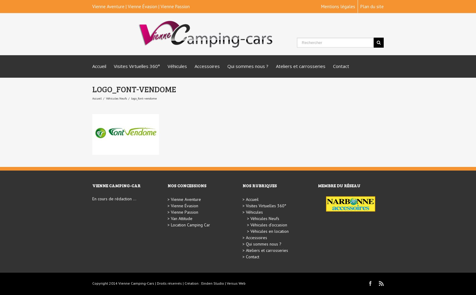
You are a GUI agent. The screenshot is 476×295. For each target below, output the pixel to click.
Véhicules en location (269, 231)
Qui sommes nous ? (247, 66)
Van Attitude (181, 218)
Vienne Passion (175, 6)
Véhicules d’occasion (268, 225)
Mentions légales (338, 6)
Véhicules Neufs (116, 98)
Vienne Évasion (142, 6)
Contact (341, 66)
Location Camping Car (190, 225)
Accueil (99, 66)
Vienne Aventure (108, 6)
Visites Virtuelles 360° (137, 66)
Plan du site (372, 6)
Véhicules (177, 66)
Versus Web (236, 283)
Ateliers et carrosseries (300, 66)
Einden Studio (212, 283)
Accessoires (207, 66)
